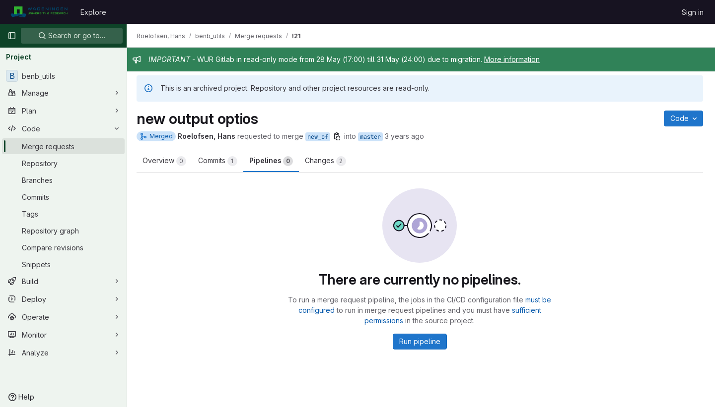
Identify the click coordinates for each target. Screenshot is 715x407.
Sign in (693, 12)
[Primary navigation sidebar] (12, 36)
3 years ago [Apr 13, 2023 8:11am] (407, 136)
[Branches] (63, 180)
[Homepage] (38, 12)
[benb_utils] (63, 76)
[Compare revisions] (63, 247)
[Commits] (63, 197)
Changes (328, 161)
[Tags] (63, 214)
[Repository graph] (63, 230)
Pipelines (273, 161)
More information (514, 59)
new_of (320, 137)
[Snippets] (63, 264)
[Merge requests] (63, 146)
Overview (167, 161)
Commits (220, 161)
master (372, 137)
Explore (93, 12)
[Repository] (63, 163)
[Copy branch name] (340, 136)
